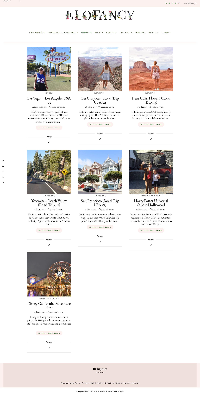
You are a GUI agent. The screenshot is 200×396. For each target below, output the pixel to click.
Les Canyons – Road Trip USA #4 (100, 100)
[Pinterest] (175, 3)
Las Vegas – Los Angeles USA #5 (49, 100)
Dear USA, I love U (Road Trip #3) (151, 100)
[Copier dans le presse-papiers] (49, 142)
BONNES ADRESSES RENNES (61, 32)
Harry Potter (155, 196)
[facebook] (3, 161)
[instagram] (3, 177)
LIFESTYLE (125, 32)
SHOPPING (140, 32)
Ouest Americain (99, 93)
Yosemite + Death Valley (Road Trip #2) (49, 202)
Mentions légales (118, 392)
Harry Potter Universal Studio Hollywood (151, 202)
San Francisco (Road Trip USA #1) (100, 202)
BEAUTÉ (110, 32)
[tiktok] (3, 182)
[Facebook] (169, 3)
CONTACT (166, 32)
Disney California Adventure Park (49, 305)
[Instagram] (166, 3)
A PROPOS (154, 32)
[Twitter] (172, 3)
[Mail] (178, 3)
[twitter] (3, 166)
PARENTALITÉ (35, 32)
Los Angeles (49, 93)
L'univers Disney (53, 298)
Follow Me (100, 372)
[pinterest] (3, 172)
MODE (98, 32)
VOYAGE (85, 32)
